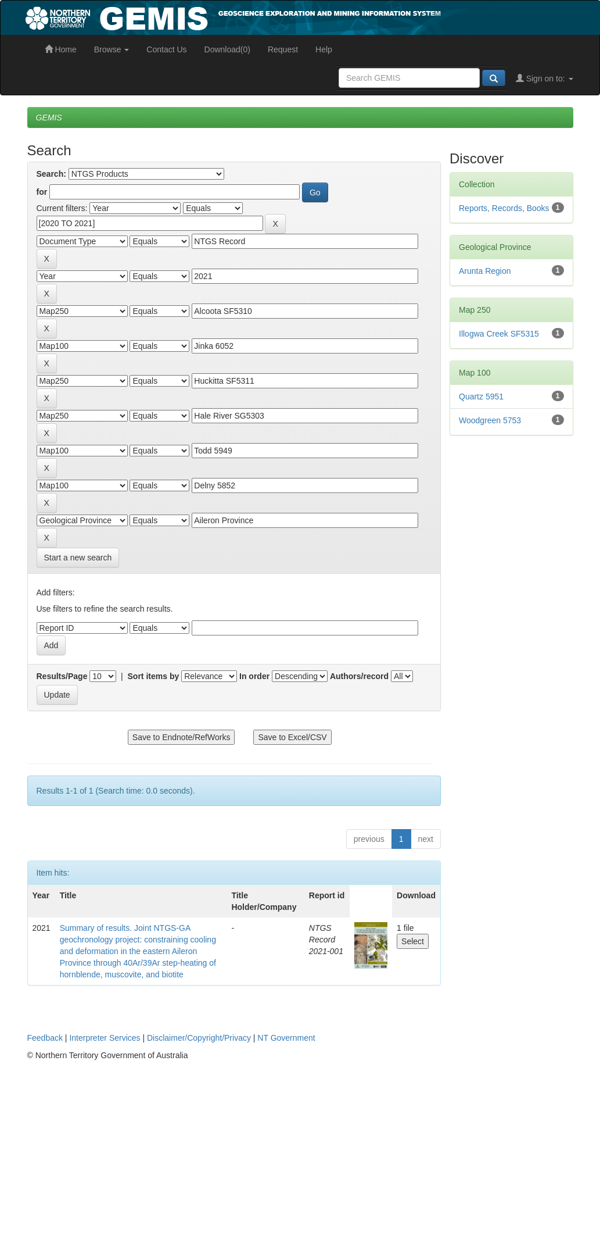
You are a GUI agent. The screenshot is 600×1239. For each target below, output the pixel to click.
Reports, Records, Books (504, 208)
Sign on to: (544, 78)
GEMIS (49, 117)
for (42, 192)
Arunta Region (485, 271)
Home (61, 49)
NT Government (286, 1037)
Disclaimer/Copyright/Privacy (199, 1037)
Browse (112, 49)
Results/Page (62, 676)
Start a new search (78, 557)
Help (323, 49)
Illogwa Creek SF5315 (499, 333)
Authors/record (359, 676)
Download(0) (227, 49)
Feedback (45, 1037)
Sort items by (153, 676)
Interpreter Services (104, 1037)
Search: (51, 173)
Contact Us (166, 49)
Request (283, 49)
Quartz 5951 (481, 396)
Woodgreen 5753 (490, 420)
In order (254, 676)
